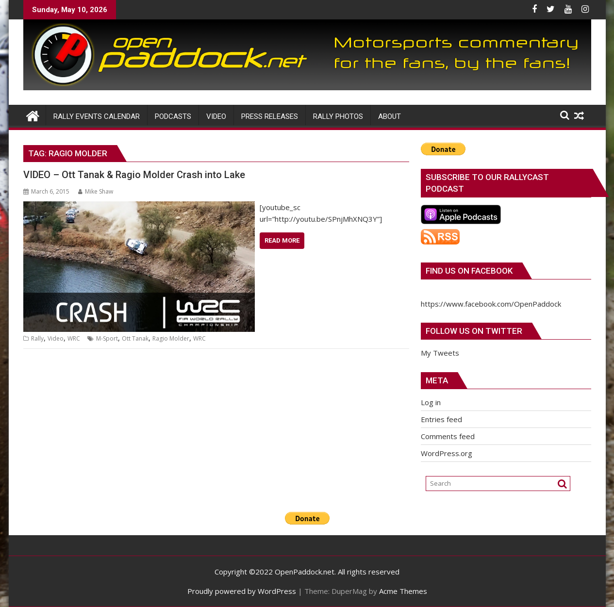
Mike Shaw (95, 191)
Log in (431, 402)
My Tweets (440, 353)
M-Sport (107, 338)
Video (56, 338)
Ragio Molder (170, 338)
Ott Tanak (135, 338)
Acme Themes (403, 591)
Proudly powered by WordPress (241, 591)
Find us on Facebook (469, 271)
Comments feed (448, 436)
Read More (282, 240)
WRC (73, 338)
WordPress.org (446, 453)
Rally (37, 338)
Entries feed (441, 419)
